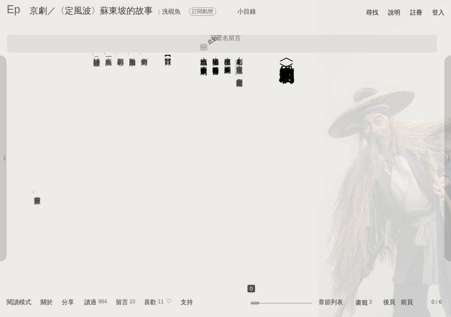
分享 (68, 302)
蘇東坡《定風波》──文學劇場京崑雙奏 (240, 68)
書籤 (361, 302)
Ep (13, 9)
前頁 (407, 302)
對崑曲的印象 (133, 54)
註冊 (416, 12)
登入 (438, 12)
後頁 (389, 302)
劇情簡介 (144, 53)
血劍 (212, 40)
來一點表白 (109, 54)
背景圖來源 (37, 192)
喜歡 (150, 302)
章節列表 (330, 302)
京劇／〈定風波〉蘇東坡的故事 (91, 10)
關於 (47, 302)
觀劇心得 (121, 53)
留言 (122, 302)
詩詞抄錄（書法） (97, 54)
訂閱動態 (202, 11)
